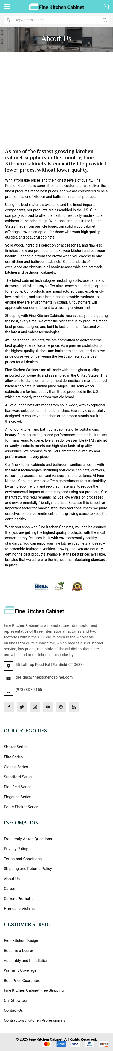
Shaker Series (15, 747)
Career (9, 888)
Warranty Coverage (20, 970)
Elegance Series (17, 797)
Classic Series (16, 767)
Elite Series (13, 757)
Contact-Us (13, 1010)
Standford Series (18, 777)
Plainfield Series (18, 786)
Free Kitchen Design (21, 940)
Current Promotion (20, 898)
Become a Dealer (18, 950)
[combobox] (56, 20)
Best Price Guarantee (22, 980)
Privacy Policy (16, 848)
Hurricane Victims (19, 908)
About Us (12, 878)
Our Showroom (17, 1000)
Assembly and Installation (26, 960)
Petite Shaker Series (21, 806)
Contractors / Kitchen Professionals (34, 1020)
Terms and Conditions (23, 858)
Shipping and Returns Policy (28, 868)
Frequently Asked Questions (28, 839)
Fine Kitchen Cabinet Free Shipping (34, 990)
